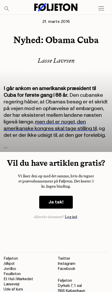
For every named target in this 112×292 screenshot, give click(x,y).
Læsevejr (12, 284)
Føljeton (11, 258)
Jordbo (10, 268)
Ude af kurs (13, 289)
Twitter (64, 258)
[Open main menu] (101, 8)
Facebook (66, 268)
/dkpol (9, 263)
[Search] (7, 9)
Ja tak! (56, 202)
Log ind (71, 217)
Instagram (66, 263)
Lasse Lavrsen (56, 60)
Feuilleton (12, 274)
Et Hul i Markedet (18, 279)
